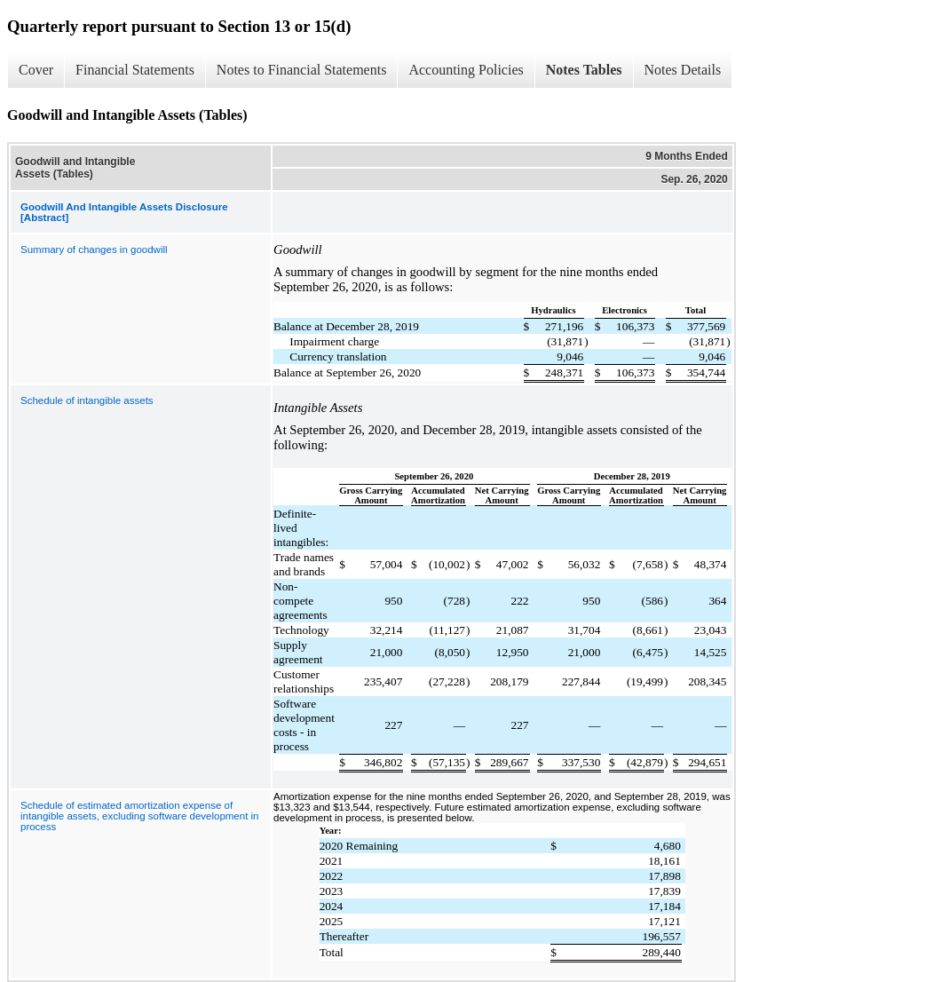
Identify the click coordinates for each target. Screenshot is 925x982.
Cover (36, 69)
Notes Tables (584, 69)
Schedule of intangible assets (87, 400)
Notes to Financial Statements (302, 69)
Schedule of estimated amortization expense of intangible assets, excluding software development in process (139, 816)
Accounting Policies (465, 69)
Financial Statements (134, 69)
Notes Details (683, 69)
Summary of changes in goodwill (94, 249)
